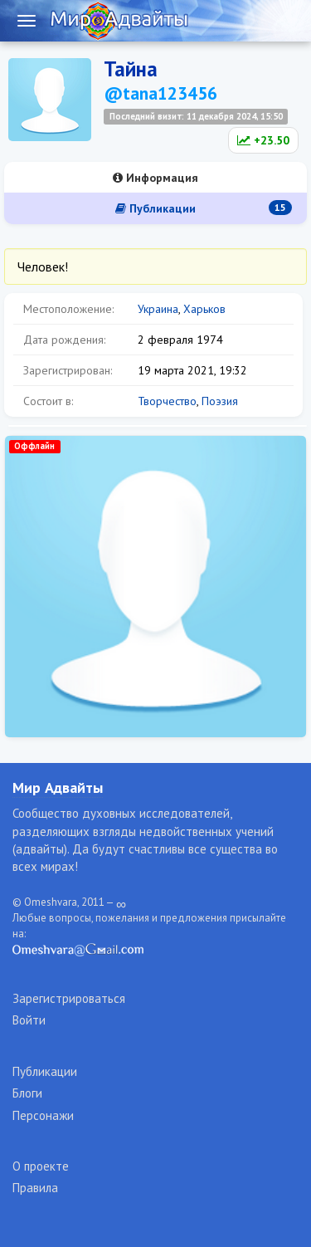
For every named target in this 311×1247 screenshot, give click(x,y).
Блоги (27, 1093)
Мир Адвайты (57, 787)
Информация (155, 177)
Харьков (204, 308)
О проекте (40, 1166)
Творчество (167, 401)
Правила (35, 1188)
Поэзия (220, 401)
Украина (158, 308)
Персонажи (43, 1115)
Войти (29, 1020)
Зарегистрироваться (68, 998)
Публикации (203, 208)
